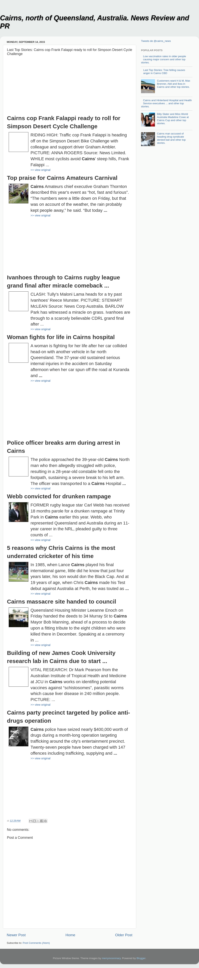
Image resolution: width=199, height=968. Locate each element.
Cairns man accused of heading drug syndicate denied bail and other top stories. (171, 138)
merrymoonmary (111, 958)
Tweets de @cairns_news (156, 41)
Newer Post (16, 935)
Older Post (123, 935)
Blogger (141, 958)
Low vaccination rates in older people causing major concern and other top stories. (163, 59)
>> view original (40, 169)
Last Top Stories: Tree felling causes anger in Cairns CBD (164, 72)
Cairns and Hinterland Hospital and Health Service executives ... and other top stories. (166, 103)
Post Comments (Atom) (36, 942)
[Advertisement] (69, 87)
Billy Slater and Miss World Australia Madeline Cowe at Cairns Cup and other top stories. (173, 119)
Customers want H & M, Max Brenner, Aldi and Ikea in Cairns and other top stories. (173, 83)
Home (70, 935)
